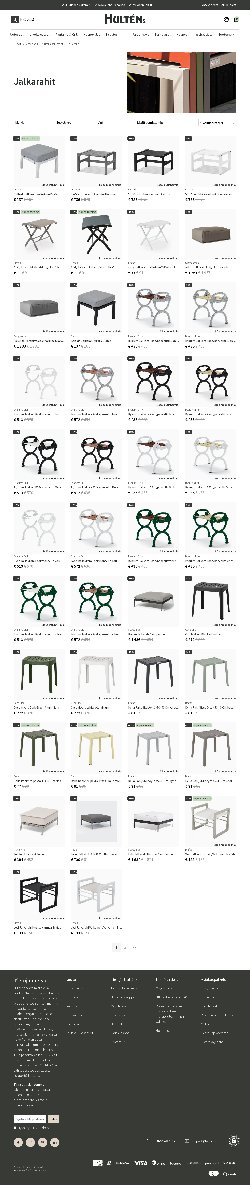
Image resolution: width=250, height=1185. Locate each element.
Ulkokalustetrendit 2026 (173, 997)
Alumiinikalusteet (52, 44)
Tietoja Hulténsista (124, 988)
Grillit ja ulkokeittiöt (79, 1033)
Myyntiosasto (120, 1006)
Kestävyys (118, 1015)
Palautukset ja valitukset (218, 1015)
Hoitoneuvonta (166, 1030)
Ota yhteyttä (210, 988)
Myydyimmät (164, 988)
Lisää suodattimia (150, 122)
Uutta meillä (74, 988)
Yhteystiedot (210, 5)
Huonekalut (74, 997)
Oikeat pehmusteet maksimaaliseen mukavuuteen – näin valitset (170, 1014)
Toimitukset (209, 1006)
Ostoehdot (208, 997)
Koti (19, 44)
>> (134, 947)
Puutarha (72, 1024)
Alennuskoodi (120, 1033)
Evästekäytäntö (212, 1042)
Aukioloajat (228, 5)
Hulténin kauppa (123, 997)
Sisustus (71, 1006)
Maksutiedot (210, 1024)
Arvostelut (118, 1042)
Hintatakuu (119, 1024)
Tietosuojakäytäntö (214, 1033)
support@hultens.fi (27, 1075)
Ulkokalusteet (75, 1015)
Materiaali (32, 44)
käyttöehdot (41, 1128)
